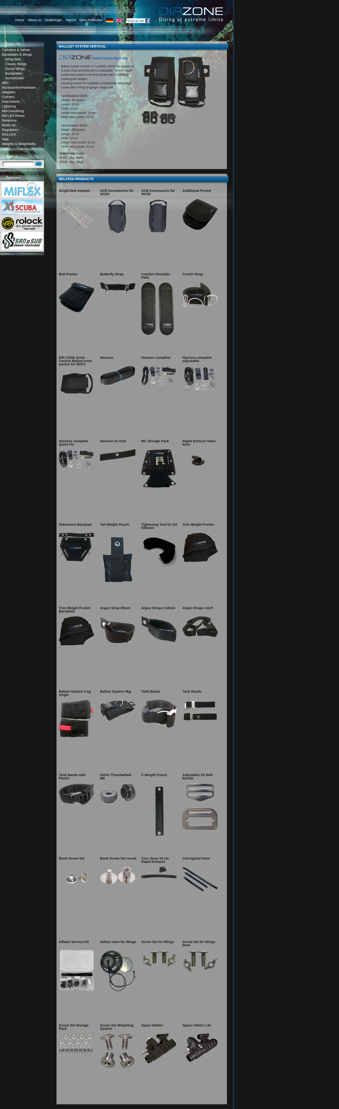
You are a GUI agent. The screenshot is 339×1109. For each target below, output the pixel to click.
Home (19, 20)
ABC (5, 83)
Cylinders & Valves (16, 50)
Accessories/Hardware (19, 87)
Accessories (14, 78)
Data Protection (91, 20)
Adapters (9, 92)
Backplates (13, 73)
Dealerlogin (53, 20)
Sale (5, 139)
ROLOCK (9, 134)
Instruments (11, 101)
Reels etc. (9, 125)
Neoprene (9, 120)
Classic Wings (16, 64)
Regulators (10, 130)
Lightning (9, 106)
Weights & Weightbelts (19, 144)
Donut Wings (15, 69)
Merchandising (13, 111)
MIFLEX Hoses (13, 116)
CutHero (8, 97)
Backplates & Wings (17, 54)
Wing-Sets (13, 59)
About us (34, 20)
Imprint (70, 20)
